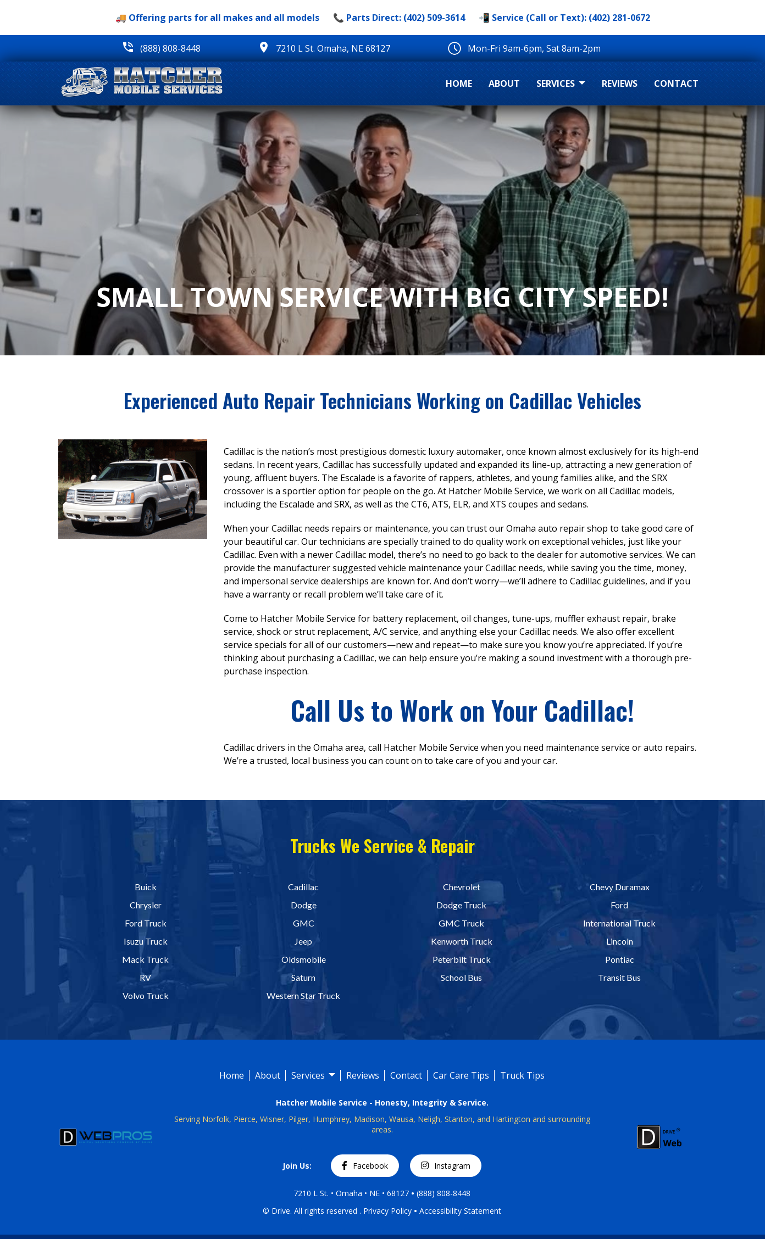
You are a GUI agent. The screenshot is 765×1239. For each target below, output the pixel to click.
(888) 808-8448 (170, 48)
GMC (303, 923)
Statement (482, 1210)
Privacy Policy (387, 1210)
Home (459, 83)
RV (145, 977)
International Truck (619, 923)
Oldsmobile (303, 959)
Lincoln (619, 941)
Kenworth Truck (461, 941)
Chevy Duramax (620, 886)
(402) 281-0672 (619, 18)
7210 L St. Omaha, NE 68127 (333, 48)
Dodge (304, 905)
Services (560, 83)
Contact (676, 83)
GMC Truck (461, 923)
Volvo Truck (146, 995)
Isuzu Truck (146, 941)
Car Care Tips (461, 1075)
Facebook (365, 1165)
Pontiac (619, 959)
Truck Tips (522, 1075)
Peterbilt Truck (462, 959)
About (504, 83)
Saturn (303, 977)
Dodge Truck (461, 905)
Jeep (303, 941)
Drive (280, 1210)
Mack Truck (145, 959)
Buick (146, 886)
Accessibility (441, 1210)
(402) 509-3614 (434, 18)
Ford (619, 905)
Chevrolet (461, 886)
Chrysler (146, 905)
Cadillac (303, 886)
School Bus (461, 977)
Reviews (619, 83)
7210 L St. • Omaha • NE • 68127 (351, 1193)
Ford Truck (146, 923)
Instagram (445, 1165)
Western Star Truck (303, 995)
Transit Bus (619, 977)
